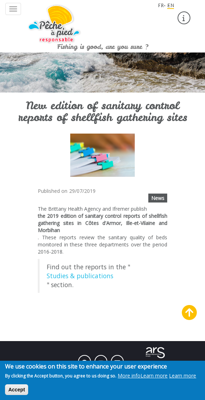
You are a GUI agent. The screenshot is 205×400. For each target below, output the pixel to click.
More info (143, 375)
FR (161, 5)
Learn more (154, 375)
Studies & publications (80, 275)
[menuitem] (184, 18)
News (157, 198)
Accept (16, 389)
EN (170, 5)
